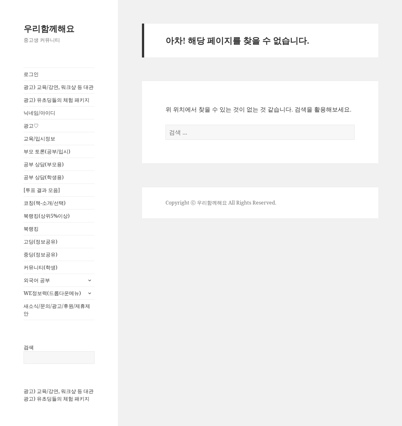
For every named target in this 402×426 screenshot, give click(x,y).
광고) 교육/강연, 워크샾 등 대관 (59, 87)
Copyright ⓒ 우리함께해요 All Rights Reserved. (221, 202)
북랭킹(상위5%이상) (47, 215)
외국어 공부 (37, 280)
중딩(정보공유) (40, 254)
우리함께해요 (49, 28)
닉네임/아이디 (39, 112)
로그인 (31, 74)
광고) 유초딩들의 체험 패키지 (57, 99)
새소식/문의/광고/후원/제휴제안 (57, 310)
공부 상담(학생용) (44, 177)
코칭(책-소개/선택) (45, 202)
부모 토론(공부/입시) (47, 151)
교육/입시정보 (39, 138)
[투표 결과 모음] (42, 190)
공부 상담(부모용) (44, 164)
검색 (29, 347)
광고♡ (31, 125)
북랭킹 (31, 228)
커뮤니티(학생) (40, 267)
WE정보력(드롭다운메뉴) (52, 293)
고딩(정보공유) (40, 241)
